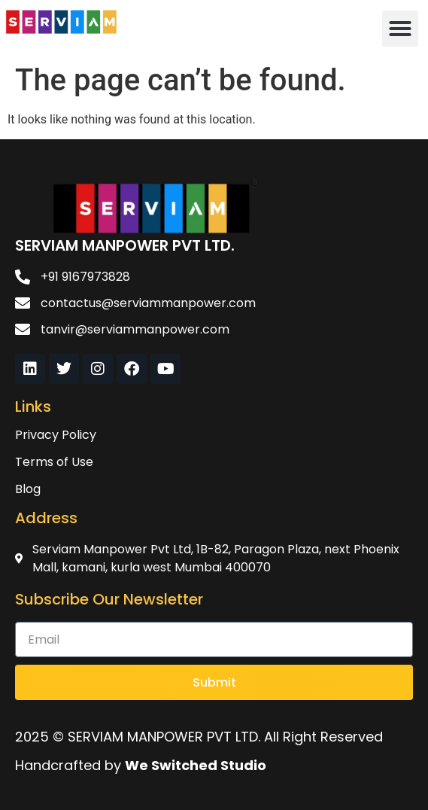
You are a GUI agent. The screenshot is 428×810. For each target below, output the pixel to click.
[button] (400, 29)
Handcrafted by (140, 765)
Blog (28, 489)
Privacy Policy (55, 434)
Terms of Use (54, 461)
